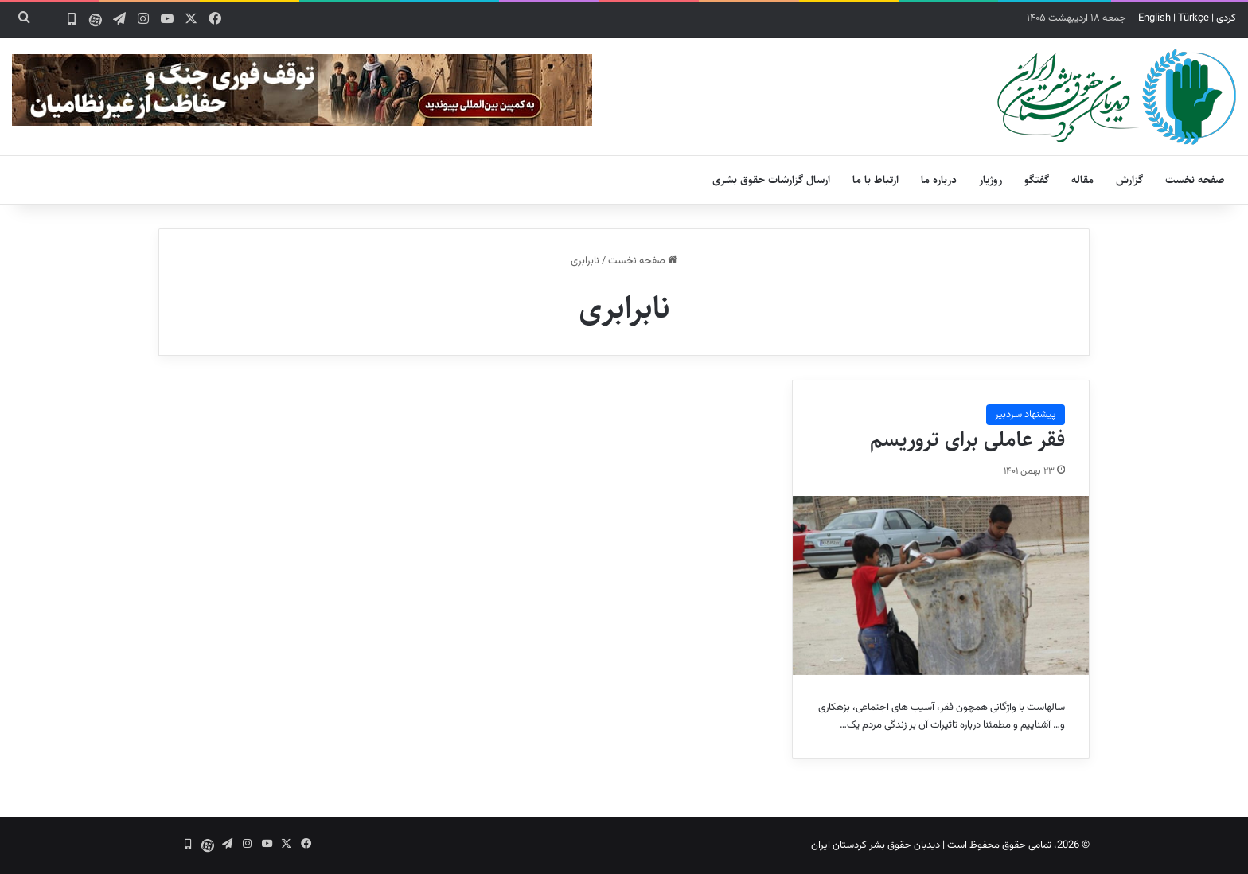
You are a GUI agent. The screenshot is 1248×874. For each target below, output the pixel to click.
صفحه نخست (1195, 180)
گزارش (1129, 180)
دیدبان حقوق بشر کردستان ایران (875, 845)
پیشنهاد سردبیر (1025, 415)
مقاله (1082, 180)
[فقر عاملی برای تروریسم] (941, 585)
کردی (1226, 18)
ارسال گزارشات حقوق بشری (771, 180)
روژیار (990, 180)
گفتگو (1036, 180)
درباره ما (939, 180)
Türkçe (1193, 18)
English (1154, 18)
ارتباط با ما (875, 180)
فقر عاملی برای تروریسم (967, 439)
